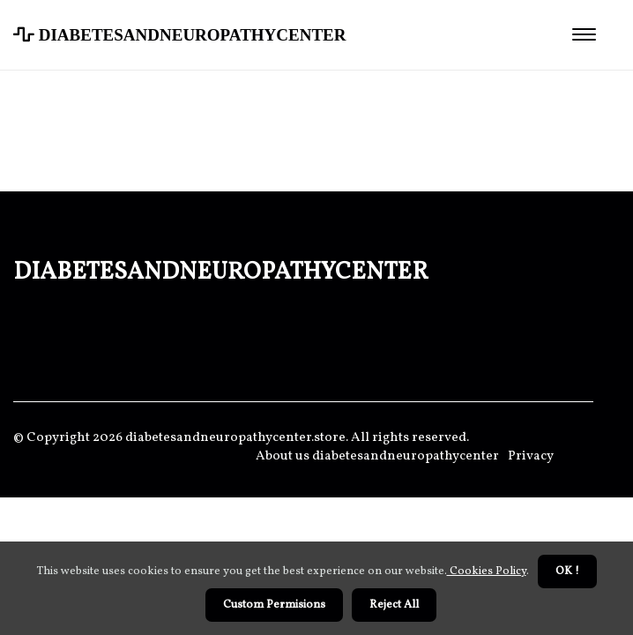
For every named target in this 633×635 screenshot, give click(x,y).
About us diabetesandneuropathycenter (377, 456)
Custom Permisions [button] (274, 605)
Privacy (531, 456)
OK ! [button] (567, 571)
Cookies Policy (486, 571)
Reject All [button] (394, 605)
